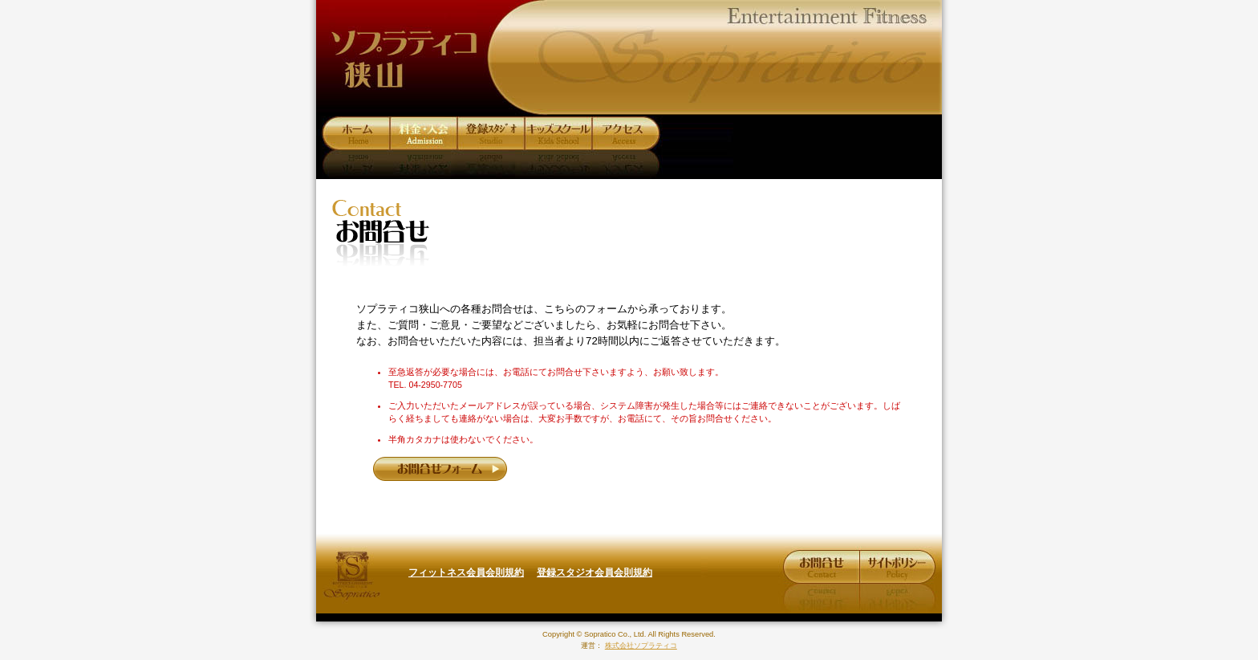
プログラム (492, 133)
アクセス (626, 133)
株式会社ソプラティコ (352, 575)
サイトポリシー (896, 568)
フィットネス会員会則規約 (466, 572)
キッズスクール (556, 133)
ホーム (358, 133)
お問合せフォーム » (440, 469)
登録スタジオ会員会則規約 (594, 572)
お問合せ (821, 568)
